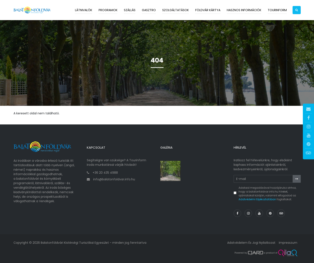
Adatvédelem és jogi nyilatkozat (251, 243)
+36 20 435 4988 (105, 172)
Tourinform (277, 10)
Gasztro (149, 10)
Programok (108, 10)
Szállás (129, 10)
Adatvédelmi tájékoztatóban (257, 199)
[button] (297, 10)
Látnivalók (83, 10)
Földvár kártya (207, 10)
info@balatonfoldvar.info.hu (114, 179)
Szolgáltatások (175, 10)
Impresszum (288, 243)
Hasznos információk (244, 10)
